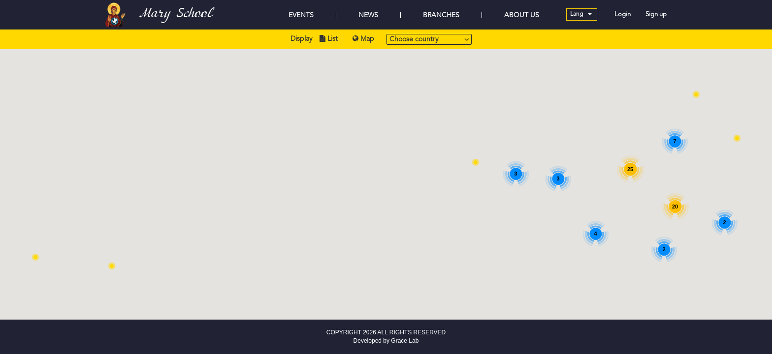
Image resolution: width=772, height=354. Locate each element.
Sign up (656, 14)
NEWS (368, 15)
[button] (696, 94)
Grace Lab (404, 340)
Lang (581, 14)
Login (622, 14)
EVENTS (301, 15)
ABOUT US (521, 15)
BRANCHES (441, 15)
